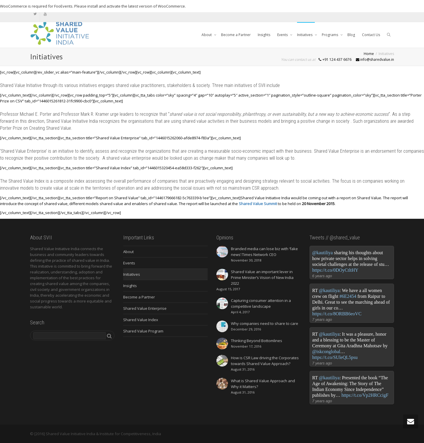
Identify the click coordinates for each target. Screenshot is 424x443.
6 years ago (322, 276)
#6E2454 (348, 296)
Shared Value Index (140, 319)
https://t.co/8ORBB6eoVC (336, 313)
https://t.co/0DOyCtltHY (335, 270)
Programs (330, 34)
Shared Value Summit (258, 203)
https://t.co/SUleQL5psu (335, 357)
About (207, 34)
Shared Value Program (143, 331)
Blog (351, 34)
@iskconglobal (326, 351)
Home (369, 53)
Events (283, 34)
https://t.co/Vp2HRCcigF (364, 395)
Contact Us (371, 34)
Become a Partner (236, 34)
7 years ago (322, 319)
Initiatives (305, 34)
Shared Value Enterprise (145, 308)
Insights (264, 34)
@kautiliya (322, 252)
